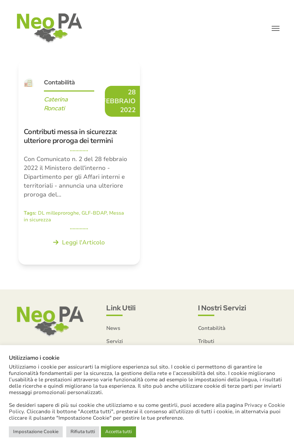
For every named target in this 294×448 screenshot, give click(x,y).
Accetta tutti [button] (118, 431)
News (113, 328)
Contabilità (59, 82)
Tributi (206, 341)
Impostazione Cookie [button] (35, 431)
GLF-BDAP (94, 213)
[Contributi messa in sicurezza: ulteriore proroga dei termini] (79, 163)
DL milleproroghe (58, 213)
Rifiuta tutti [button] (82, 431)
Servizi (114, 341)
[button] (275, 28)
